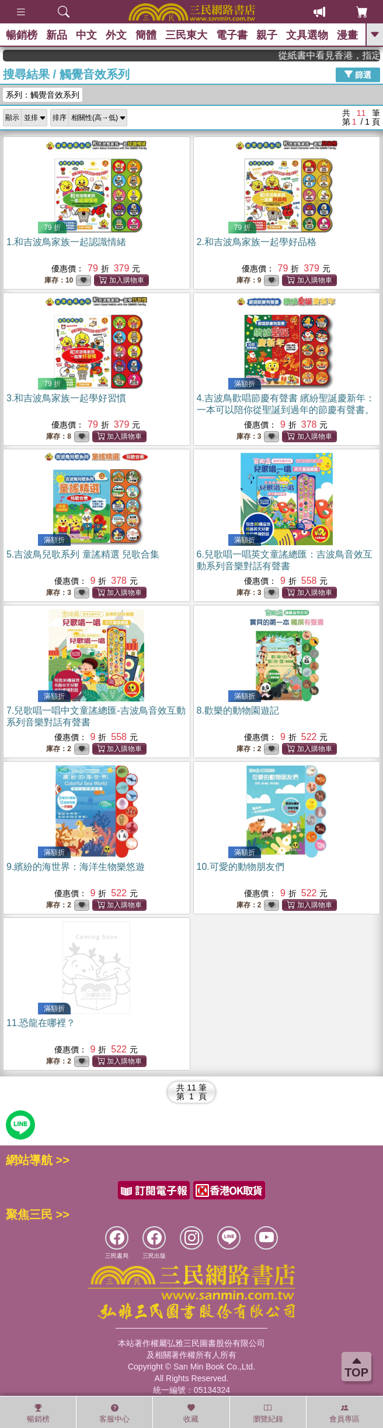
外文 (116, 35)
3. (66, 398)
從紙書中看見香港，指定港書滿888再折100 (343, 55)
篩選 (357, 74)
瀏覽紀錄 (268, 1413)
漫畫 (347, 35)
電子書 (232, 35)
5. (82, 554)
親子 (266, 35)
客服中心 (114, 1413)
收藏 (191, 1413)
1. (66, 242)
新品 (56, 35)
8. (238, 710)
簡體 (145, 35)
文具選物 (307, 35)
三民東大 (186, 35)
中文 (86, 35)
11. (40, 1023)
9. (75, 867)
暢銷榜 (21, 35)
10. (240, 867)
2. (256, 242)
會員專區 (344, 1413)
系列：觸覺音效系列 (42, 94)
